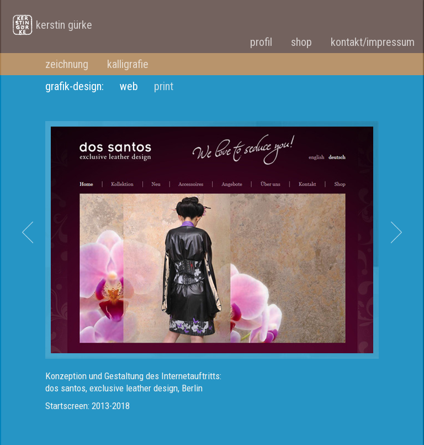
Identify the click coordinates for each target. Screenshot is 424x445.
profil (261, 42)
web (129, 86)
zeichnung (66, 64)
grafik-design (73, 86)
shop (301, 42)
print (163, 86)
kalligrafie (128, 64)
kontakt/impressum (373, 42)
